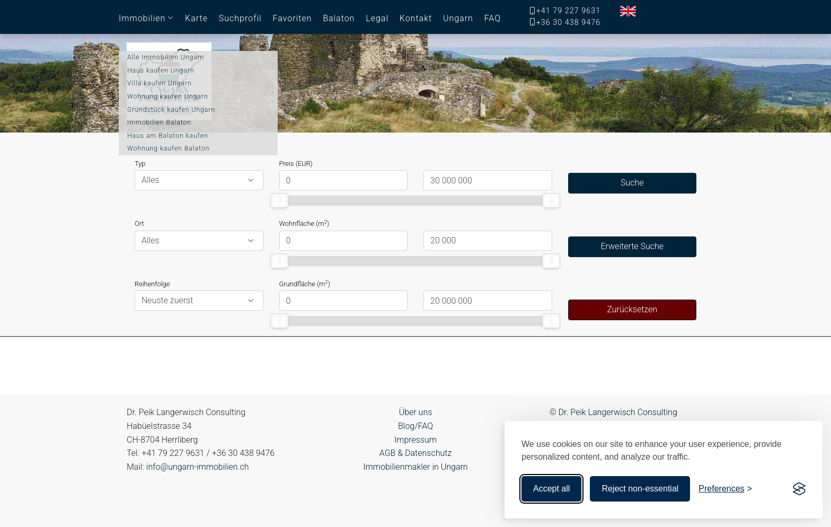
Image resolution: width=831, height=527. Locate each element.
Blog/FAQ (415, 426)
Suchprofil (240, 18)
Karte (196, 18)
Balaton (339, 18)
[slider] (280, 200)
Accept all (551, 488)
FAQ (492, 18)
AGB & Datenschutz (415, 453)
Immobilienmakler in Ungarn (415, 467)
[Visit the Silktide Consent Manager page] (799, 488)
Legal (377, 18)
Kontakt (416, 18)
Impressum (415, 440)
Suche (632, 183)
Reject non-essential (640, 488)
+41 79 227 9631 (568, 10)
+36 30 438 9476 (568, 22)
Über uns (415, 412)
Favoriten (292, 18)
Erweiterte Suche (632, 246)
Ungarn (458, 18)
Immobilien (142, 18)
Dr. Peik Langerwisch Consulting (618, 412)
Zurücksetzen (632, 309)
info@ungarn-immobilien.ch (197, 467)
